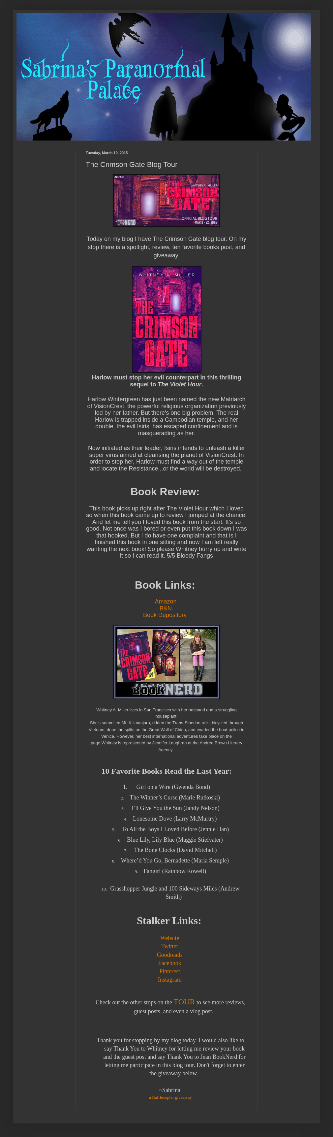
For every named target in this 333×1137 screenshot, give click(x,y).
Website (169, 938)
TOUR (184, 1001)
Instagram (170, 979)
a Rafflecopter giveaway (170, 1097)
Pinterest (169, 971)
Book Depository (165, 615)
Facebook (169, 963)
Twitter (169, 946)
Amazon (165, 601)
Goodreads (170, 955)
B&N (166, 608)
